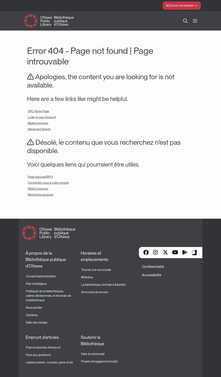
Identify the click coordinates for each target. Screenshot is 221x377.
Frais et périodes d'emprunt (43, 347)
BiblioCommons (38, 123)
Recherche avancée (41, 195)
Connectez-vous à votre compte (48, 183)
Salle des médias (36, 322)
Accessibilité (151, 275)
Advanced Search (39, 129)
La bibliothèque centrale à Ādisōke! (103, 284)
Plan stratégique (36, 284)
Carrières (32, 315)
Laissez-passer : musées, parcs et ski (49, 362)
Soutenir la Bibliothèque (92, 340)
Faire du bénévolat (93, 354)
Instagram (155, 252)
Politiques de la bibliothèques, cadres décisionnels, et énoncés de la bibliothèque (49, 295)
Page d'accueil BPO (40, 177)
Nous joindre (34, 307)
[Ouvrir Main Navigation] (195, 21)
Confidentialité (153, 266)
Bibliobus (87, 277)
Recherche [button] (185, 20)
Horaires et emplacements (94, 256)
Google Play (184, 252)
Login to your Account (42, 117)
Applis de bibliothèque (194, 252)
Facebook (146, 252)
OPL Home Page (38, 111)
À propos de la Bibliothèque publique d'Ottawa (46, 260)
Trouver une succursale (96, 270)
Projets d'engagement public (99, 361)
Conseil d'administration (41, 276)
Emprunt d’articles (42, 337)
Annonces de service (94, 292)
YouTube (175, 252)
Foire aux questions (38, 355)
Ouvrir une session (182, 5)
